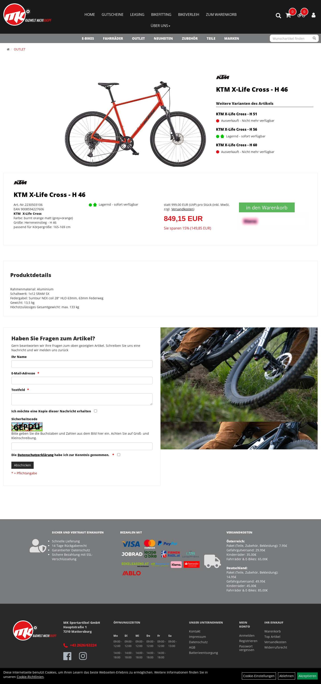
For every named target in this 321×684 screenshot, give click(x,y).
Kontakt (194, 631)
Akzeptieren (307, 676)
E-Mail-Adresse (23, 373)
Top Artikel (272, 636)
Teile (211, 38)
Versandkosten (182, 209)
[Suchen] (314, 38)
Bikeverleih (188, 14)
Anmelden (246, 635)
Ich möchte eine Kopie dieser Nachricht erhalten (51, 411)
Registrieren (246, 641)
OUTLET (138, 38)
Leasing (137, 14)
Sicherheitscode (24, 419)
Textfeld (18, 390)
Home (89, 14)
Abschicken (22, 465)
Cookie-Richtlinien (30, 677)
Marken (231, 38)
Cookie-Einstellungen (259, 676)
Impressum (197, 636)
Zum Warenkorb (221, 14)
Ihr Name (19, 357)
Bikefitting (161, 14)
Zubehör (190, 38)
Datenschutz (198, 642)
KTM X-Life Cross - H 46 (252, 89)
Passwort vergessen (246, 648)
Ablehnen (286, 676)
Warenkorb (272, 631)
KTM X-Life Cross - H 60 (236, 145)
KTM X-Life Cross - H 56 (236, 129)
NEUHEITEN (163, 38)
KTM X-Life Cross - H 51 (236, 114)
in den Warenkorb (266, 207)
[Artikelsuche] (278, 16)
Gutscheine (112, 14)
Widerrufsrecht (275, 647)
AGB (192, 647)
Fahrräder (113, 38)
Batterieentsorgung (203, 653)
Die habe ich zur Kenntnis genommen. (60, 455)
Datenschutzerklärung (36, 455)
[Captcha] (81, 446)
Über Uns (160, 25)
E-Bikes (88, 38)
